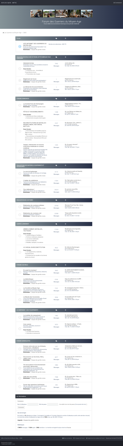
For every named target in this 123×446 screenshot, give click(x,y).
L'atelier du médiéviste (30, 180)
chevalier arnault (71, 124)
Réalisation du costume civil (32, 213)
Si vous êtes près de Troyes (72, 296)
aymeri (69, 146)
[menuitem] (14, 2)
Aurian (69, 427)
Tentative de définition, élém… (73, 86)
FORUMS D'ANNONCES (23, 98)
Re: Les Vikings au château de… (73, 111)
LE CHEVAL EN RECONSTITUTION (34, 247)
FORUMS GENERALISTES (23, 341)
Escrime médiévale (31, 240)
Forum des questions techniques (33, 384)
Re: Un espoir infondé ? (71, 144)
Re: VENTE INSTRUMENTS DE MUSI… (75, 270)
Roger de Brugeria (72, 316)
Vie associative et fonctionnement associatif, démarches (34, 365)
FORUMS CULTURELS (22, 265)
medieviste (70, 248)
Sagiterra (69, 113)
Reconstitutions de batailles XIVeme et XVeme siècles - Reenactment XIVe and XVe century (36, 137)
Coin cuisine (27, 324)
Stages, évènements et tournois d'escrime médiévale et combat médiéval (33, 146)
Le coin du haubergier (30, 171)
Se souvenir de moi (81, 404)
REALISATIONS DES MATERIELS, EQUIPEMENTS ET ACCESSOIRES (30, 166)
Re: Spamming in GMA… (71, 384)
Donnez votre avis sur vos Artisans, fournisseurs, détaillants (34, 347)
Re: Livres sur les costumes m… (74, 356)
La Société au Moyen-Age (31, 288)
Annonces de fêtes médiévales (34, 116)
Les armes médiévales (32, 239)
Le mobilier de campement (32, 315)
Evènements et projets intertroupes (35, 118)
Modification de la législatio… (73, 229)
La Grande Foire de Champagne (33, 104)
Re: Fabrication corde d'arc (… (73, 180)
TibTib (68, 214)
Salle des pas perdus (30, 377)
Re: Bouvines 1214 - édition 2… (73, 122)
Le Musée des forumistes (31, 297)
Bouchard (69, 80)
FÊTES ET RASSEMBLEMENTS (33, 112)
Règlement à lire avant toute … (73, 78)
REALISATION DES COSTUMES (25, 200)
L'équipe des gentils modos (38, 49)
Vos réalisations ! (28, 189)
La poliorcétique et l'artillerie (33, 235)
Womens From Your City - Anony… (74, 205)
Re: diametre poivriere (71, 315)
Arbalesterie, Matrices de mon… (74, 346)
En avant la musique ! (30, 270)
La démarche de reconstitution (33, 87)
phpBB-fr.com (11, 444)
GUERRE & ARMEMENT (23, 224)
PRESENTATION (28, 63)
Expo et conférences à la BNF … (73, 279)
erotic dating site (69, 63)
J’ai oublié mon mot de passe (67, 404)
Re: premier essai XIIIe (71, 189)
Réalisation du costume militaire (33, 205)
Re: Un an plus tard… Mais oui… (73, 376)
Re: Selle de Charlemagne (72, 247)
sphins (68, 64)
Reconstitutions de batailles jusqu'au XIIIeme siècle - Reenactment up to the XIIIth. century (35, 132)
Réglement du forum (29, 79)
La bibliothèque (28, 279)
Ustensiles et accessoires (32, 333)
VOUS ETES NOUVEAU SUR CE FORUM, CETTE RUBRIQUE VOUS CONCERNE (34, 57)
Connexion (20, 401)
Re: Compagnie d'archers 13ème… (74, 287)
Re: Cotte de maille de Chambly (73, 171)
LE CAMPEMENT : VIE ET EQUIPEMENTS (27, 310)
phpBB (10, 442)
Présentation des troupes (32, 74)
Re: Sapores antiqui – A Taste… (73, 324)
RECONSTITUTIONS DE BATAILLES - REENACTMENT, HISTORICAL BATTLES (35, 124)
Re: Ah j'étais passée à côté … (73, 364)
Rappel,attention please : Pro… (73, 103)
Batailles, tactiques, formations (34, 242)
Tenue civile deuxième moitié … (73, 213)
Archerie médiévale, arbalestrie (34, 237)
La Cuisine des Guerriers (32, 331)
